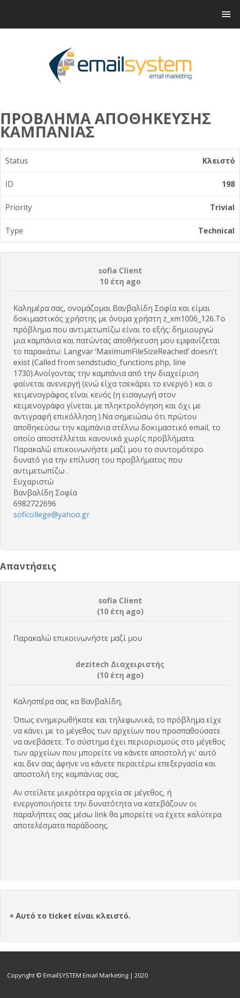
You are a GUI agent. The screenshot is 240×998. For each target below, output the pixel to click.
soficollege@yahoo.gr (51, 514)
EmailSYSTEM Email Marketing (85, 975)
